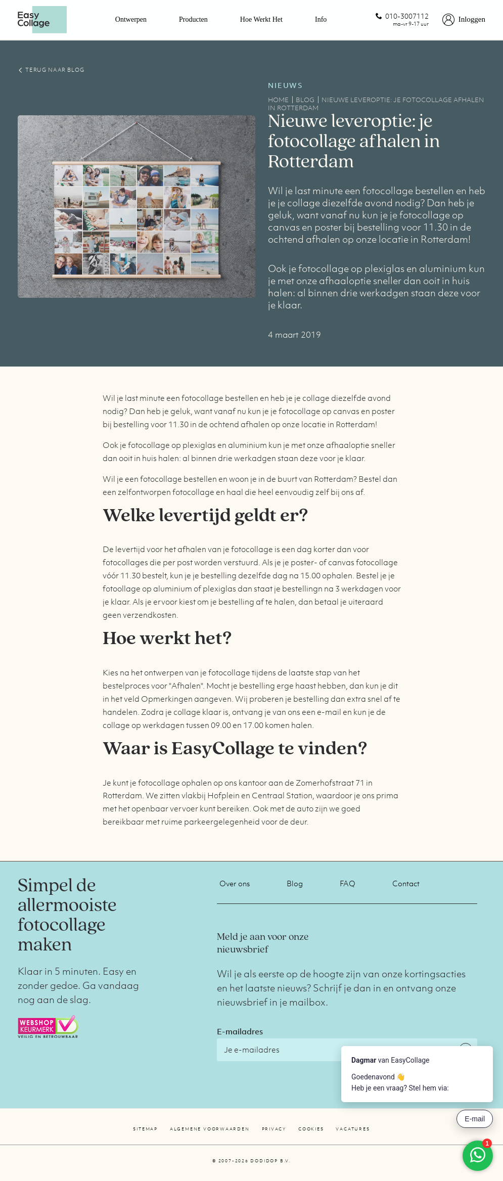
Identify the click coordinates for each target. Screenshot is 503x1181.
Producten (193, 19)
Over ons (234, 883)
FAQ (347, 883)
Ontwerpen (131, 19)
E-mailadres (240, 1031)
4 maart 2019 (294, 334)
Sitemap (145, 1128)
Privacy (274, 1128)
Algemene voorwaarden (210, 1128)
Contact (406, 883)
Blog (295, 883)
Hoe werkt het (261, 19)
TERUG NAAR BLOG (51, 70)
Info (321, 19)
